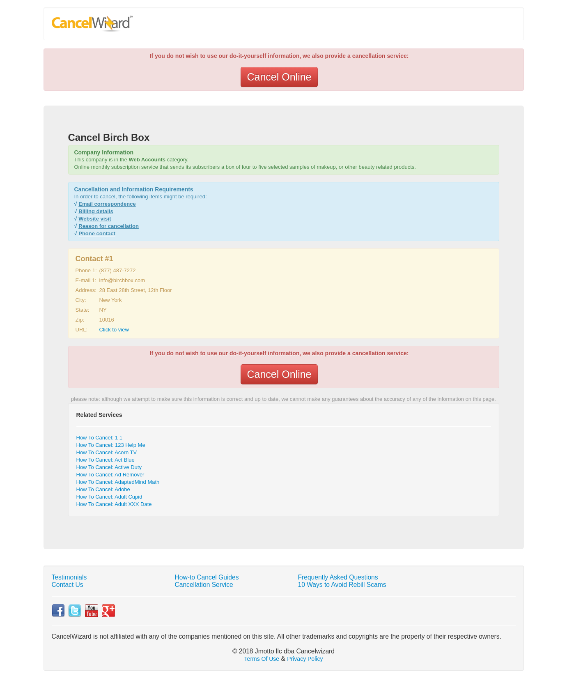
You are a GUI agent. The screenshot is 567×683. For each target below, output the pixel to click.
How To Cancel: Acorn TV (106, 452)
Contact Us (67, 584)
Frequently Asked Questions (338, 577)
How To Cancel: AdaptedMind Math (118, 482)
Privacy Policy (305, 658)
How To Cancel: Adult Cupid (109, 497)
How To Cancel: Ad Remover (110, 474)
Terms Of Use (262, 658)
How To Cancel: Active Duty (109, 467)
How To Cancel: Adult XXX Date (114, 504)
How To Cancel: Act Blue (105, 460)
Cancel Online (279, 77)
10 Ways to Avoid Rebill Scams (342, 584)
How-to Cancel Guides (207, 577)
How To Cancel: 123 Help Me (110, 445)
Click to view (114, 330)
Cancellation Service (204, 584)
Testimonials (69, 577)
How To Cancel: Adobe (103, 489)
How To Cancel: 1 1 (99, 438)
